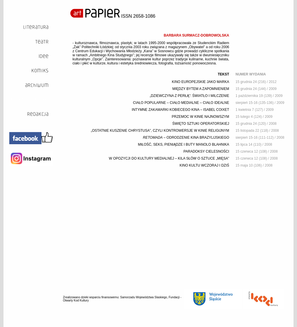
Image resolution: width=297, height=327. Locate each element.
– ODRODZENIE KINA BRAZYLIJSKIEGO (186, 138)
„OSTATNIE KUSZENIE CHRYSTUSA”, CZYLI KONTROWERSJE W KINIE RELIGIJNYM (160, 131)
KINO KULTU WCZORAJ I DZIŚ (204, 165)
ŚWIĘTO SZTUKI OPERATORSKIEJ (200, 124)
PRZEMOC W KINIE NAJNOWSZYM (200, 117)
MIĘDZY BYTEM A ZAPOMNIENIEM (200, 89)
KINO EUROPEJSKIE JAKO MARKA (200, 82)
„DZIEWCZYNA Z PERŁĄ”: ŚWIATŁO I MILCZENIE (189, 96)
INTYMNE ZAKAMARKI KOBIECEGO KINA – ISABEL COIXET (180, 110)
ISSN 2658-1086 (112, 16)
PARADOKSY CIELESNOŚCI (206, 151)
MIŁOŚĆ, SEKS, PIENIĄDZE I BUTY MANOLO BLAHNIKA (183, 144)
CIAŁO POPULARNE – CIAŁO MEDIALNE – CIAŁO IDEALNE (181, 103)
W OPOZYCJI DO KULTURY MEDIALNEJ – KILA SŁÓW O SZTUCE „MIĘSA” (169, 158)
